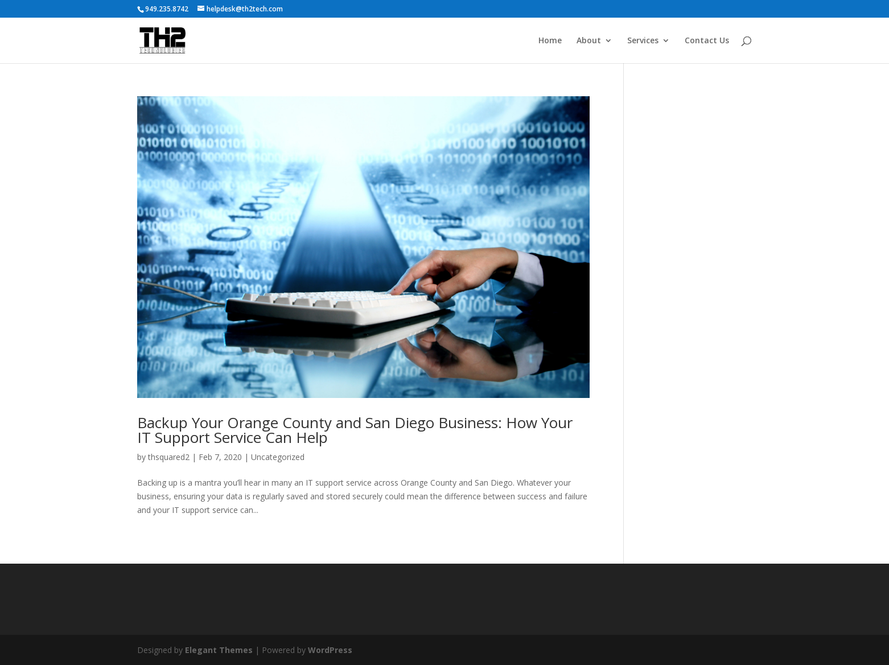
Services (642, 41)
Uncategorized (277, 456)
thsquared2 (169, 456)
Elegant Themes (219, 650)
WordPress (330, 650)
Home (550, 41)
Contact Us (707, 41)
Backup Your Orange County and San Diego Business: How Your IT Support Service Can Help (355, 430)
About (589, 41)
